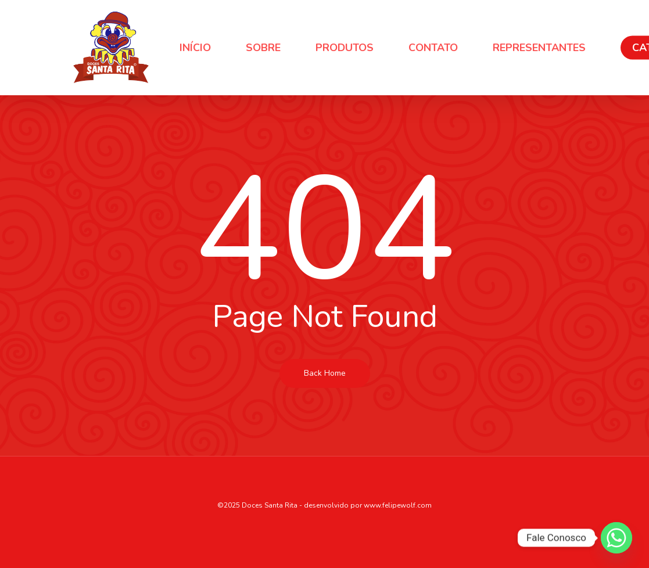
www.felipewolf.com (398, 505)
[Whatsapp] (616, 537)
